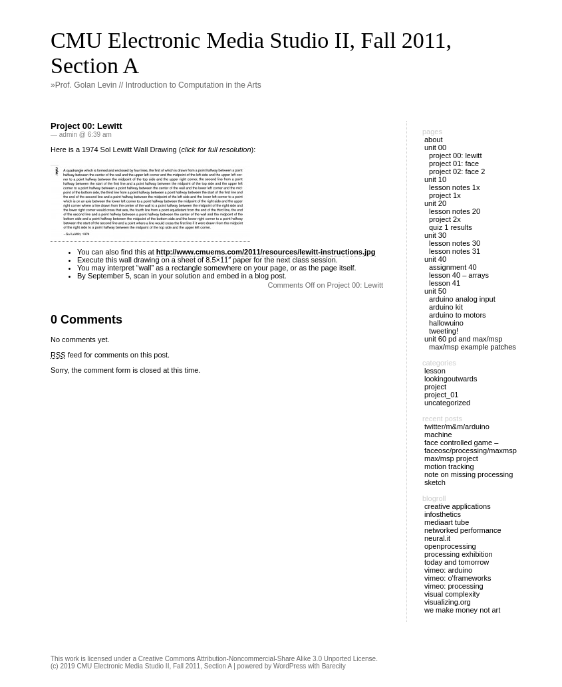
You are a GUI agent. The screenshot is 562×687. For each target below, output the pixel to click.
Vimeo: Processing (454, 586)
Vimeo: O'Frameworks (458, 578)
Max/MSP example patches (472, 347)
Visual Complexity (452, 594)
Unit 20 (435, 203)
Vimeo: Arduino (448, 570)
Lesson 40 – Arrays (459, 275)
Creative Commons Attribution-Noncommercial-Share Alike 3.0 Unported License (257, 658)
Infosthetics (442, 514)
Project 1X (445, 195)
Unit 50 (435, 291)
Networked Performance (462, 530)
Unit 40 (435, 259)
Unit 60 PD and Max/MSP (463, 339)
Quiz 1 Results (450, 227)
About (433, 140)
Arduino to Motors (457, 315)
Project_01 (441, 395)
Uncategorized (447, 403)
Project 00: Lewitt (86, 126)
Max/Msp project (451, 458)
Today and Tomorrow (456, 562)
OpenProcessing (450, 546)
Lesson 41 (444, 283)
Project (435, 387)
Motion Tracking (449, 466)
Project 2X (445, 219)
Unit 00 (435, 147)
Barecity (334, 666)
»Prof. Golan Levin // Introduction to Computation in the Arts (156, 85)
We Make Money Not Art (462, 610)
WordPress (289, 666)
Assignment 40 (453, 267)
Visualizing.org (447, 602)
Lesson (435, 371)
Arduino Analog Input (462, 299)
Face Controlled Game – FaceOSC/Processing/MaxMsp (470, 446)
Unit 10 (435, 179)
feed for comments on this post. (110, 355)
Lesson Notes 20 (454, 211)
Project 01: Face (454, 163)
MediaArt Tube (446, 522)
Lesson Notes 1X (454, 187)
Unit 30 (435, 235)
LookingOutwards (451, 379)
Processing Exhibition (458, 554)
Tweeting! (443, 331)
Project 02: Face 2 (457, 171)
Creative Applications (457, 506)
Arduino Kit (446, 307)
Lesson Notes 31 (454, 251)
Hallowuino (446, 323)
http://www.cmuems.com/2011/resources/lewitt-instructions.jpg (266, 252)
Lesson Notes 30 (454, 243)
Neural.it (437, 538)
